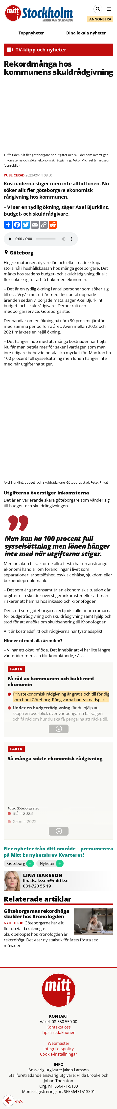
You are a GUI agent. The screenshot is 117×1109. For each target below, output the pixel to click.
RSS (15, 1101)
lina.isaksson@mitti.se (46, 880)
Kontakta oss (59, 1027)
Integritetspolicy (59, 1048)
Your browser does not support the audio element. (41, 239)
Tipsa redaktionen (58, 1032)
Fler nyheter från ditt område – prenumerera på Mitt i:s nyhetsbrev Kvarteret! (58, 852)
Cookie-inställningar (58, 1054)
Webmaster (59, 1043)
